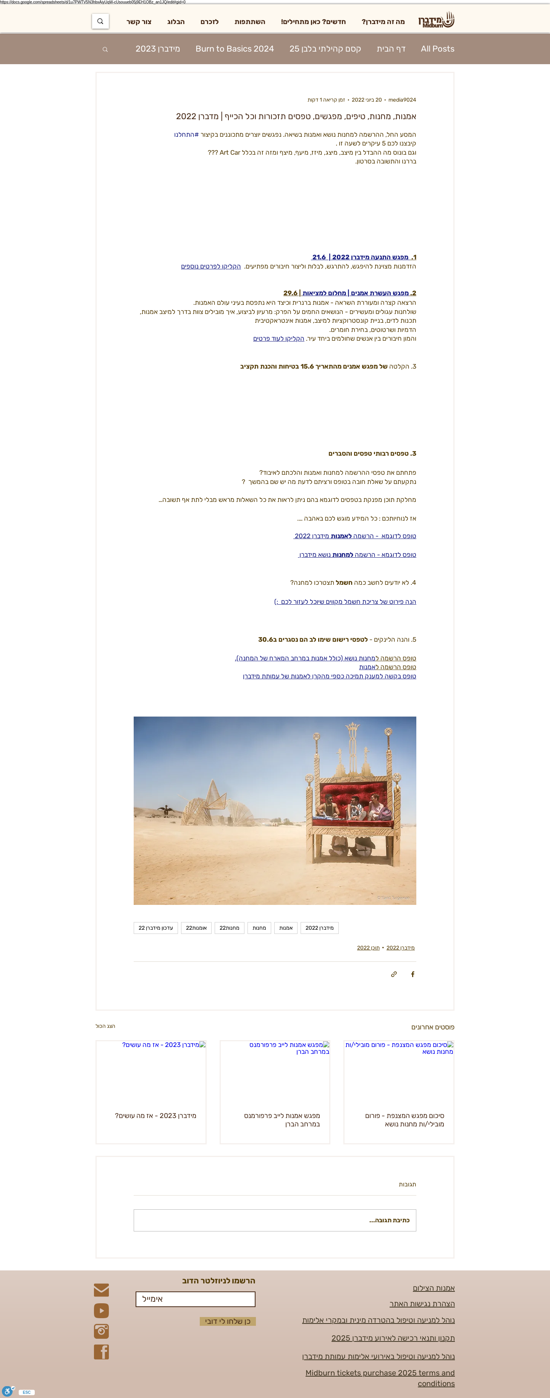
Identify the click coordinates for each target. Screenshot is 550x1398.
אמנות (286, 928)
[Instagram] (101, 1331)
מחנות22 (229, 928)
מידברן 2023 (158, 49)
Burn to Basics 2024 (235, 49)
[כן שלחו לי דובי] (228, 1321)
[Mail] (101, 1290)
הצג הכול (105, 1026)
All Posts (438, 49)
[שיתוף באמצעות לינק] (394, 974)
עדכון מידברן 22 (156, 928)
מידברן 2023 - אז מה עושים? (155, 1116)
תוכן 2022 (368, 948)
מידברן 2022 (320, 928)
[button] (383, 21)
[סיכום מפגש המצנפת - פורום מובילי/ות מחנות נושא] (399, 1071)
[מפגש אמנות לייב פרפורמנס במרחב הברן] (275, 1071)
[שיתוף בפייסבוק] (412, 974)
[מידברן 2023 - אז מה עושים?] (151, 1071)
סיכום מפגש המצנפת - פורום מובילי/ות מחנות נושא (404, 1120)
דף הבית (391, 49)
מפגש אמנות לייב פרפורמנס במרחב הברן (282, 1120)
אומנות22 (196, 928)
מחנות (259, 928)
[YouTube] (101, 1310)
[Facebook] (101, 1352)
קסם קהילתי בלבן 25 (325, 49)
